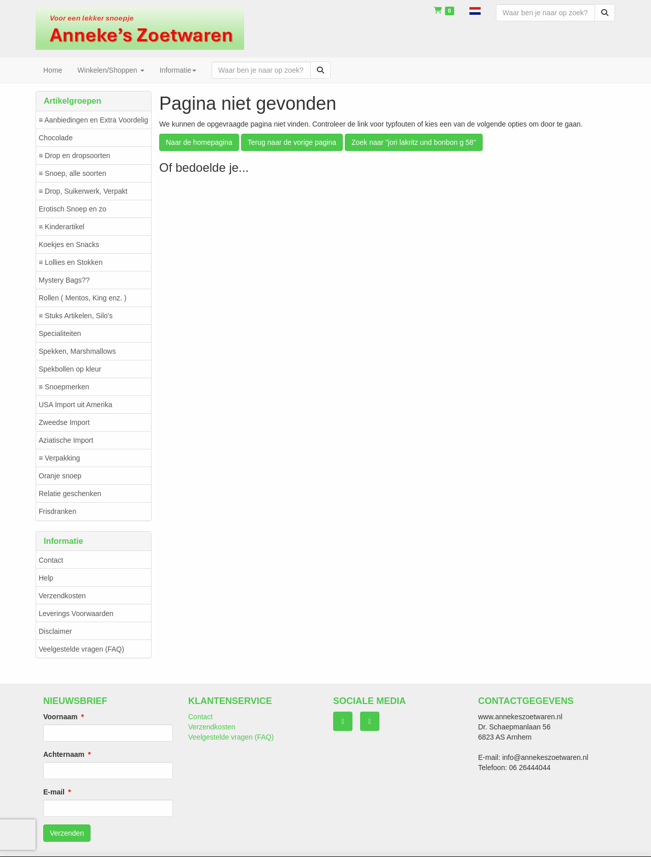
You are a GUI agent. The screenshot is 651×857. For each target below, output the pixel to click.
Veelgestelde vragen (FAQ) (81, 649)
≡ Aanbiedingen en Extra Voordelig (93, 120)
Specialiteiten (60, 333)
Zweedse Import (64, 422)
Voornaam (60, 717)
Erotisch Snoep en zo (72, 209)
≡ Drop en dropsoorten (74, 155)
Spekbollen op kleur (70, 369)
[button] (475, 10)
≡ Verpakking (59, 458)
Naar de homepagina (199, 142)
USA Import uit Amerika (75, 405)
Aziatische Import (66, 440)
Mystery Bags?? (64, 280)
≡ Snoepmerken (64, 387)
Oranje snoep (60, 476)
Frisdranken (57, 511)
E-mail (54, 792)
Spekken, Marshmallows (77, 351)
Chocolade (56, 138)
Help (46, 578)
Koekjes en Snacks (69, 244)
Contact (51, 560)
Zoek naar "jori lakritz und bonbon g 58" (413, 142)
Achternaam (63, 754)
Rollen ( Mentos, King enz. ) (83, 298)
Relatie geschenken (70, 493)
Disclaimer (55, 631)
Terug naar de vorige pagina (292, 142)
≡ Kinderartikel (61, 227)
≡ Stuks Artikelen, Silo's (75, 316)
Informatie (178, 70)
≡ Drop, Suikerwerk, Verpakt (83, 191)
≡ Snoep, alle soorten (72, 173)
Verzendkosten (62, 596)
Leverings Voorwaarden (76, 613)
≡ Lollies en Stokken (71, 262)
